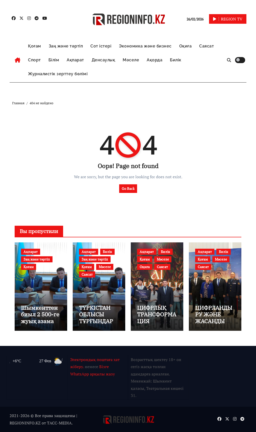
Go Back (128, 188)
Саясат (206, 46)
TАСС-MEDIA (59, 423)
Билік (176, 60)
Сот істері (100, 46)
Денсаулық (103, 60)
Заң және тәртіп (66, 46)
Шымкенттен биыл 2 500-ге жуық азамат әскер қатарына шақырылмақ (40, 324)
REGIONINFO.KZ (25, 423)
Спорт (34, 60)
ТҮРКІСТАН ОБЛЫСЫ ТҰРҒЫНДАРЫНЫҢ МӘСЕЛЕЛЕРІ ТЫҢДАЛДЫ (98, 324)
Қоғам (34, 46)
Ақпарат (75, 60)
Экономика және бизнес (145, 46)
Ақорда (154, 60)
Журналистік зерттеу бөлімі (58, 73)
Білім (53, 60)
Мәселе (131, 60)
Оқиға (185, 46)
